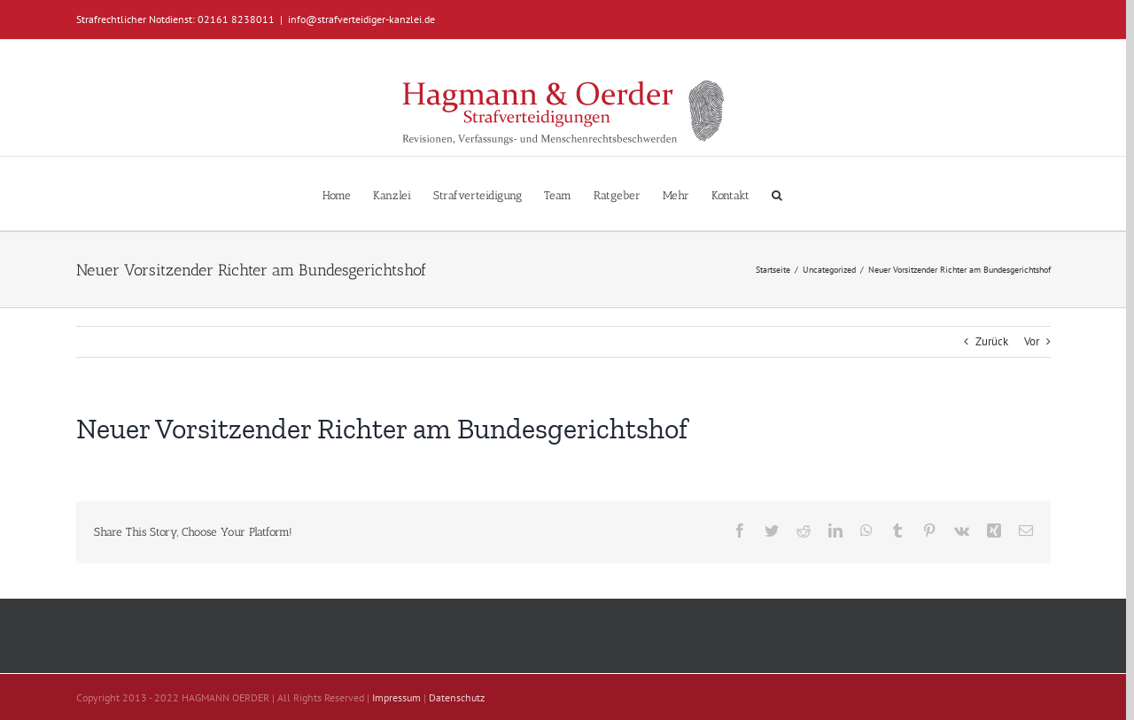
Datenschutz (457, 697)
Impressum (396, 697)
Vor (1031, 341)
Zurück (991, 341)
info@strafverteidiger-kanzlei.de (361, 19)
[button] (777, 193)
